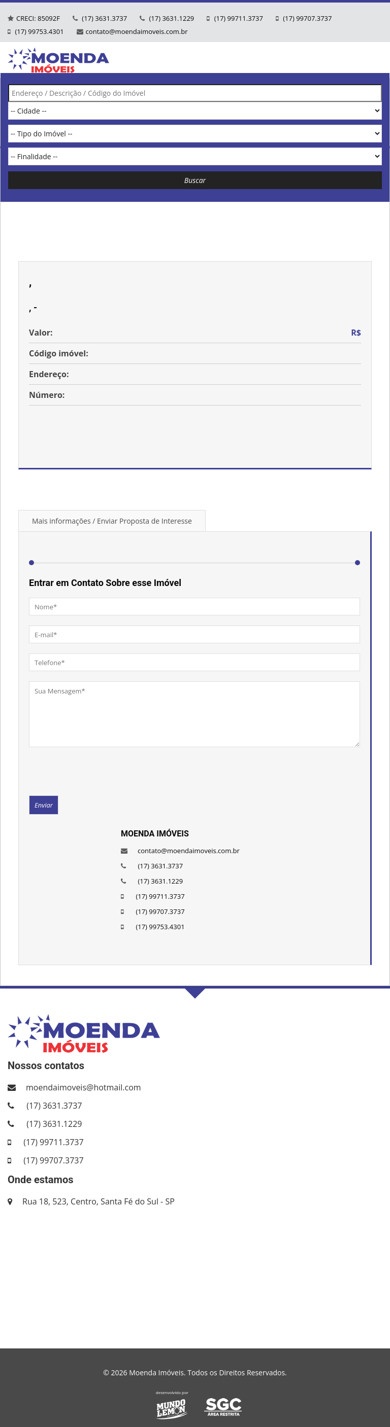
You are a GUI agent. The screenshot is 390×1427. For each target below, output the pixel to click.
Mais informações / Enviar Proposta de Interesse (112, 521)
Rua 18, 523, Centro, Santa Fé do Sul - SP (98, 1201)
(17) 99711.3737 (237, 18)
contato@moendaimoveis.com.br (137, 31)
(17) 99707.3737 (306, 18)
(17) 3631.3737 (103, 18)
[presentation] (106, 770)
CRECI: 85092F (38, 18)
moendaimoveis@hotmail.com (83, 1087)
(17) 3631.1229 (170, 18)
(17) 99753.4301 (38, 31)
